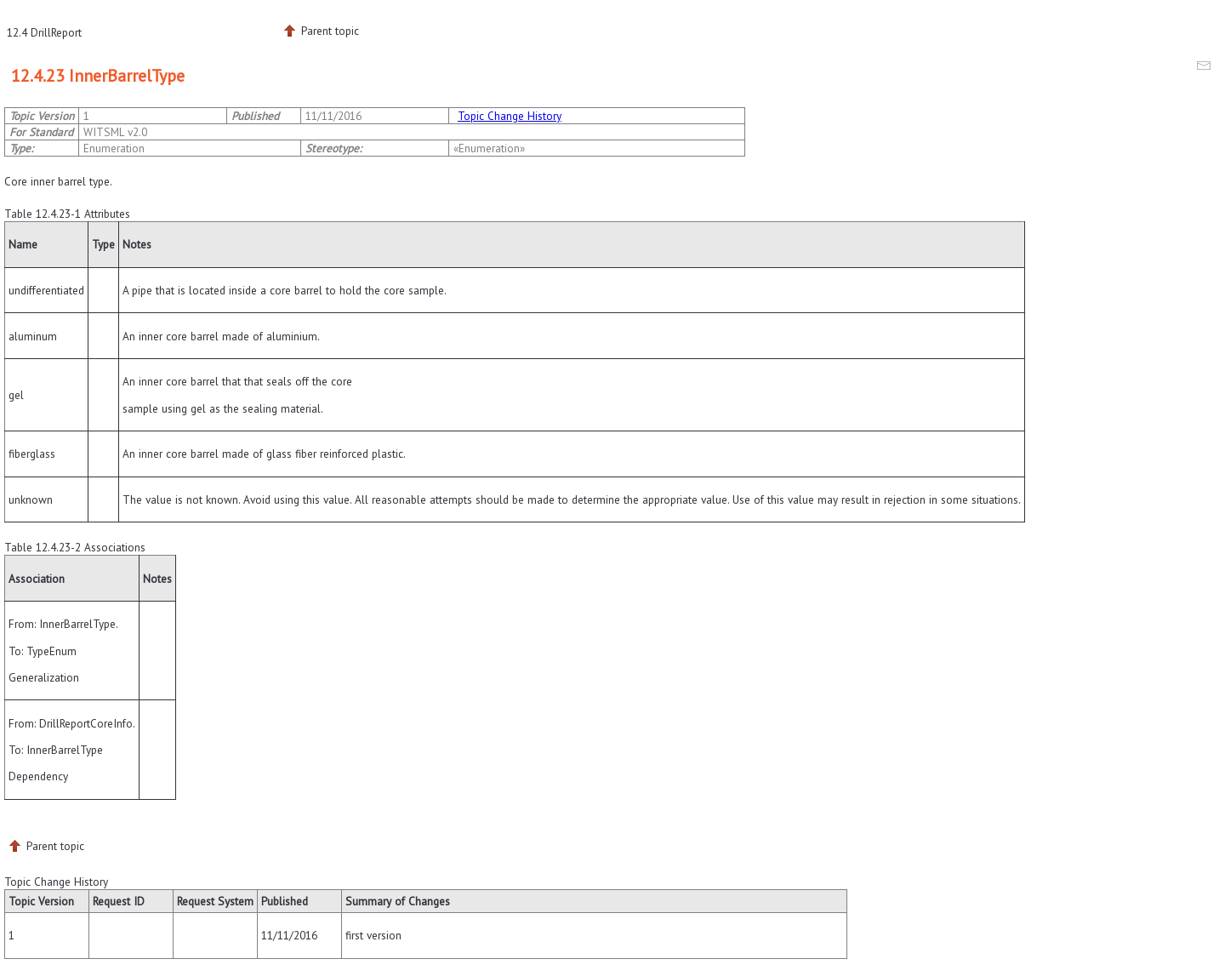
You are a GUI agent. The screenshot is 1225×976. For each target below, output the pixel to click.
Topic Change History (509, 115)
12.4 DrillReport (44, 32)
